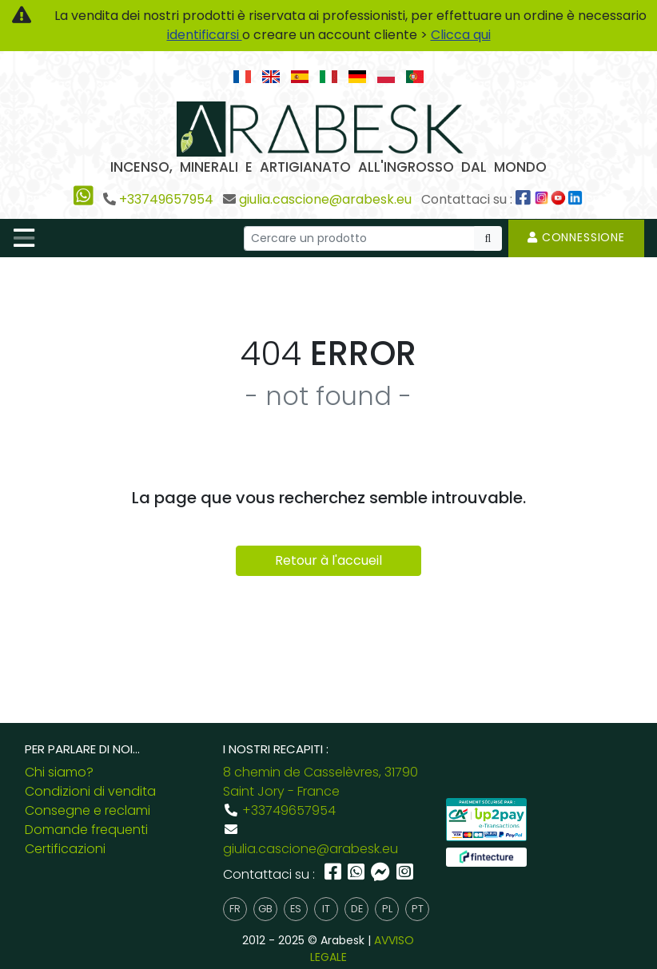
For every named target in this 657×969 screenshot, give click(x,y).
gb (265, 908)
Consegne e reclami (87, 810)
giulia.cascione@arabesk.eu (325, 199)
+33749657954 (166, 199)
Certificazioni (65, 849)
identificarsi (204, 35)
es (295, 908)
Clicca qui (461, 35)
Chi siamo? (59, 772)
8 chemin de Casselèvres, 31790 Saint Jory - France (320, 781)
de (357, 908)
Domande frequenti (86, 829)
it (326, 908)
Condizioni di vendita (90, 791)
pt (418, 908)
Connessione (576, 237)
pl (387, 908)
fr (235, 908)
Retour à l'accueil (328, 560)
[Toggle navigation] (24, 238)
